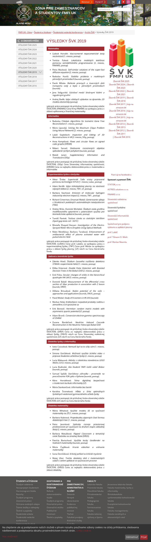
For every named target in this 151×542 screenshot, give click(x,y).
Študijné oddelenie (24, 484)
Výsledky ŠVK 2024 (27, 49)
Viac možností (9, 536)
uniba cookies (83, 530)
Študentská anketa (24, 514)
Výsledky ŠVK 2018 (27, 76)
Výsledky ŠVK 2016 (27, 85)
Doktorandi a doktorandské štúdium (55, 484)
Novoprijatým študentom (27, 487)
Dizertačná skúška (55, 507)
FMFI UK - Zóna (25, 32)
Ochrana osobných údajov (28, 504)
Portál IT (99, 1)
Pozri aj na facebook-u (121, 174)
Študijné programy (24, 497)
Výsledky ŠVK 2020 (27, 67)
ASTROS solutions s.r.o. (118, 189)
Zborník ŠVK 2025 (121, 81)
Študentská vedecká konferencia (68, 32)
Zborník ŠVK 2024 (117, 84)
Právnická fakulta (95, 487)
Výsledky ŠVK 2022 (27, 58)
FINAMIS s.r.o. (114, 194)
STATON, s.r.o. (114, 184)
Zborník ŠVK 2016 (117, 110)
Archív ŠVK (89, 32)
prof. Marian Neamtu (117, 242)
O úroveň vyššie (30, 40)
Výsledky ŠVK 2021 (27, 63)
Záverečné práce (24, 500)
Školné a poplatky (24, 510)
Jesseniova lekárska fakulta (120, 484)
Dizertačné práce (54, 504)
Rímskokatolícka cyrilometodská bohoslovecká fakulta (121, 497)
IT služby (71, 523)
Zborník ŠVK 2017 (117, 104)
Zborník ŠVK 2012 (117, 130)
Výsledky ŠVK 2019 (27, 72)
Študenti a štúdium (42, 32)
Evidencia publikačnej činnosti (72, 507)
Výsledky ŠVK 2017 (27, 81)
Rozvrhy (19, 494)
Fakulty (91, 481)
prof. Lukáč (113, 232)
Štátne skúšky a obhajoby (27, 507)
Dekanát (71, 494)
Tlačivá (70, 514)
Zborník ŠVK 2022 (117, 91)
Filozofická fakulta (95, 491)
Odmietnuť (132, 537)
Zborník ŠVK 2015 (117, 117)
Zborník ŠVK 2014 (117, 124)
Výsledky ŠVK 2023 (27, 54)
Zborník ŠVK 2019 (117, 97)
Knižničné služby (74, 520)
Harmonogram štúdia (26, 491)
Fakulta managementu (118, 510)
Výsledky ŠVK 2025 (27, 45)
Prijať (144, 537)
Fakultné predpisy (75, 517)
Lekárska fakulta (94, 484)
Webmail (86, 1)
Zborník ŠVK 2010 (122, 137)
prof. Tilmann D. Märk (117, 237)
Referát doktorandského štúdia (54, 494)
